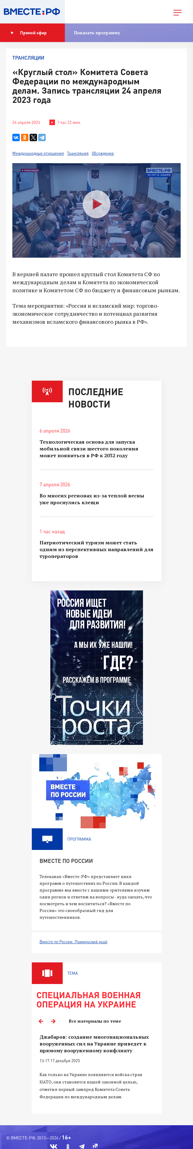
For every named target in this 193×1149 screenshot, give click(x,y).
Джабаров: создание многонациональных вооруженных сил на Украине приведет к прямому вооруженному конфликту (94, 1043)
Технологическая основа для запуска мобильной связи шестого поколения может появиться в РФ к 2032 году (89, 448)
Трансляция (78, 153)
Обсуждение (103, 153)
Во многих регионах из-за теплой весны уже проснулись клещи (92, 499)
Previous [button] (41, 1021)
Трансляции (28, 58)
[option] (97, 1070)
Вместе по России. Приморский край (73, 941)
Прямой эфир (29, 33)
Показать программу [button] (97, 33)
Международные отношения (38, 153)
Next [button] (53, 1021)
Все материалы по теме (95, 1021)
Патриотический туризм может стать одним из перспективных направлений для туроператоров (96, 549)
